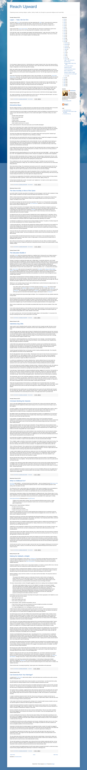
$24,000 (24, 288)
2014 (64, 36)
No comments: (30, 99)
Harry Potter (54, 75)
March (65, 57)
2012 (64, 39)
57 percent (52, 288)
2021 (64, 25)
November (66, 44)
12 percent (50, 291)
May (65, 54)
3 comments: (30, 317)
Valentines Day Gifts (16, 324)
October (66, 46)
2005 (64, 85)
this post (18, 22)
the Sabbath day (32, 558)
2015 (64, 35)
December (66, 42)
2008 (64, 81)
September (66, 47)
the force (20, 28)
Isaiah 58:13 (22, 660)
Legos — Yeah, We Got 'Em (19, 20)
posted (16, 255)
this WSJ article (19, 677)
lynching (33, 209)
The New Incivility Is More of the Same (22, 190)
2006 (64, 84)
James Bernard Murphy (14, 498)
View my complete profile (66, 100)
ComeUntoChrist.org (67, 113)
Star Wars (25, 28)
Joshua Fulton (15, 269)
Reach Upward (23, 6)
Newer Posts (12, 754)
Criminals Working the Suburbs (20, 401)
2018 (64, 30)
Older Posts (55, 754)
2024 (64, 20)
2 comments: (30, 474)
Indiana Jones (12, 76)
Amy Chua (12, 483)
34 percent (45, 286)
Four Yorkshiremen (34, 203)
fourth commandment (30, 561)
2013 (64, 38)
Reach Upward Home (67, 110)
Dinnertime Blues (15, 105)
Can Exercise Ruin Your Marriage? (21, 675)
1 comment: (30, 668)
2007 (64, 82)
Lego (40, 22)
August (65, 49)
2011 (64, 41)
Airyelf (45, 763)
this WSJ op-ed (31, 498)
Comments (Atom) (18, 756)
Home (34, 754)
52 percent (16, 290)
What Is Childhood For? (18, 481)
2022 (64, 24)
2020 (64, 27)
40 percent (32, 288)
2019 (64, 28)
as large (36, 290)
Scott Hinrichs (73, 90)
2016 (64, 33)
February (66, 58)
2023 (64, 22)
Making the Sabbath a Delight (19, 556)
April (65, 55)
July (65, 50)
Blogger (53, 763)
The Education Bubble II (18, 253)
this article (40, 269)
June (65, 52)
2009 (64, 79)
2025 (64, 19)
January (66, 75)
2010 (64, 77)
